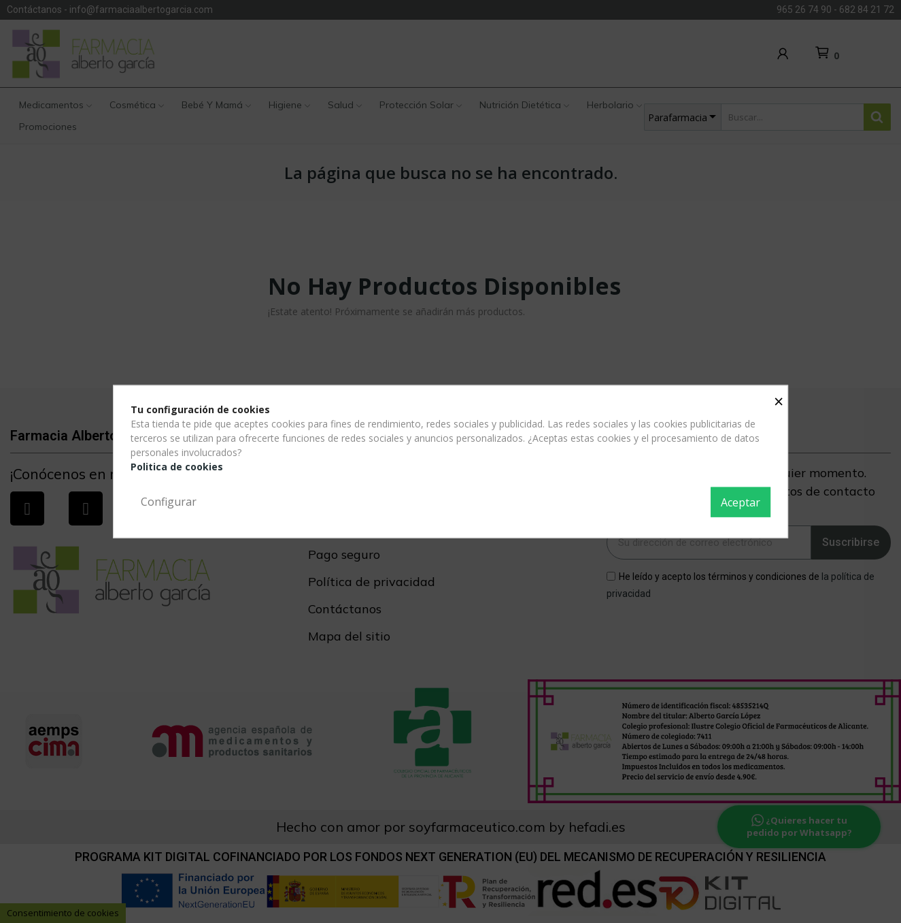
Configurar (169, 501)
